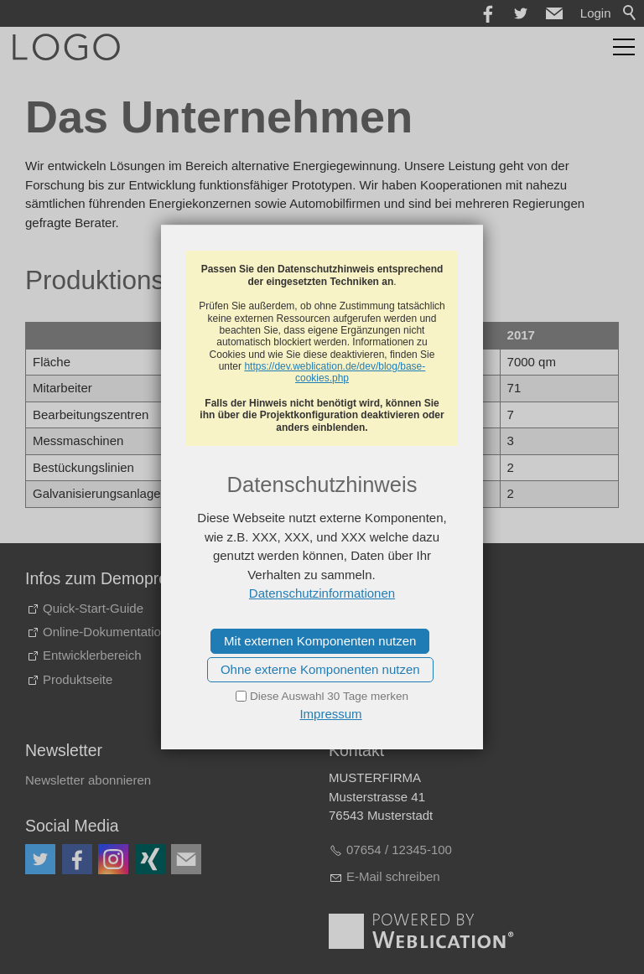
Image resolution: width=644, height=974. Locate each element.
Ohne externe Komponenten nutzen (320, 669)
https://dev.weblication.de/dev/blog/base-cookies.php (334, 372)
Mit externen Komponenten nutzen (320, 641)
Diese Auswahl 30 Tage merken (329, 696)
